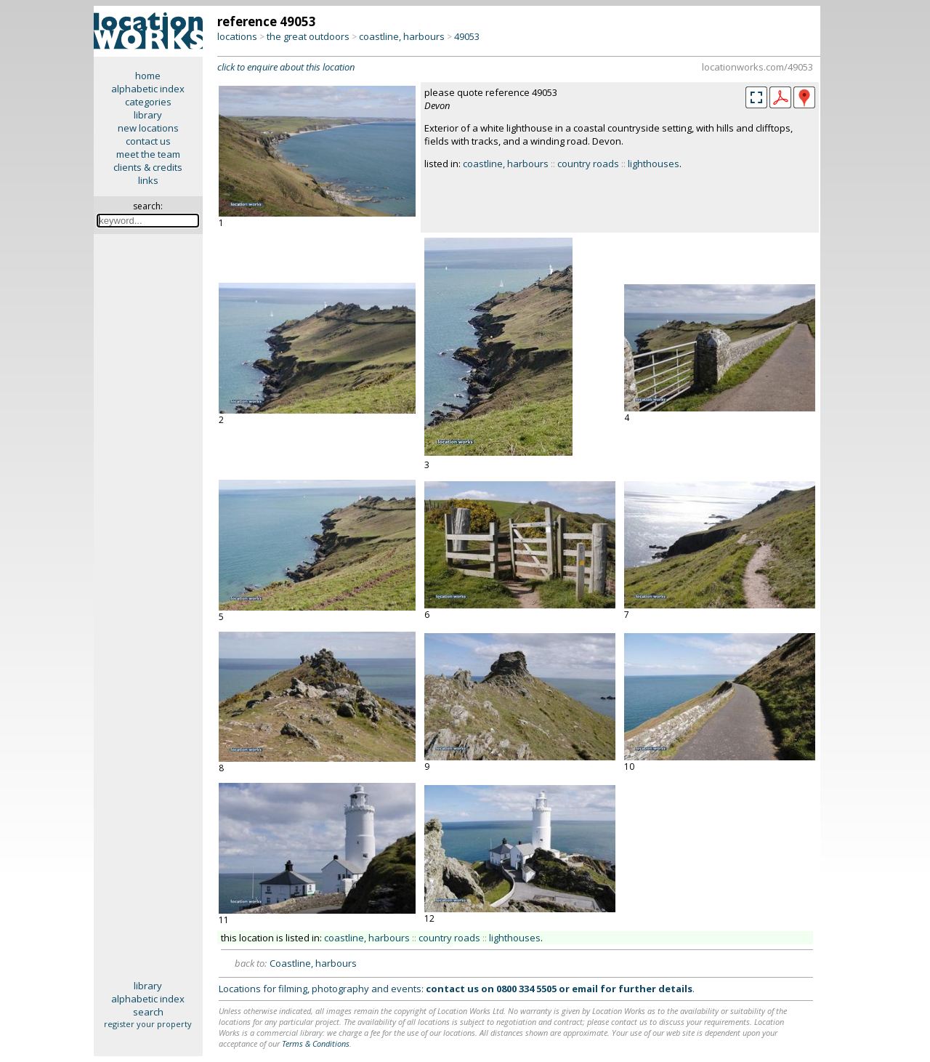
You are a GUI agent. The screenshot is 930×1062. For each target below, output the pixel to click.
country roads (588, 163)
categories (148, 101)
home (148, 75)
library (148, 114)
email (585, 988)
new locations (148, 127)
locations (237, 36)
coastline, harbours (402, 36)
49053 (467, 36)
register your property (148, 1023)
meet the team (148, 154)
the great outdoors (308, 36)
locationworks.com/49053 (757, 66)
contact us (148, 141)
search (148, 1011)
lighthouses (653, 163)
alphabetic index (148, 88)
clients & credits (147, 167)
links (148, 180)
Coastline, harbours (313, 963)
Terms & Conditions (315, 1043)
